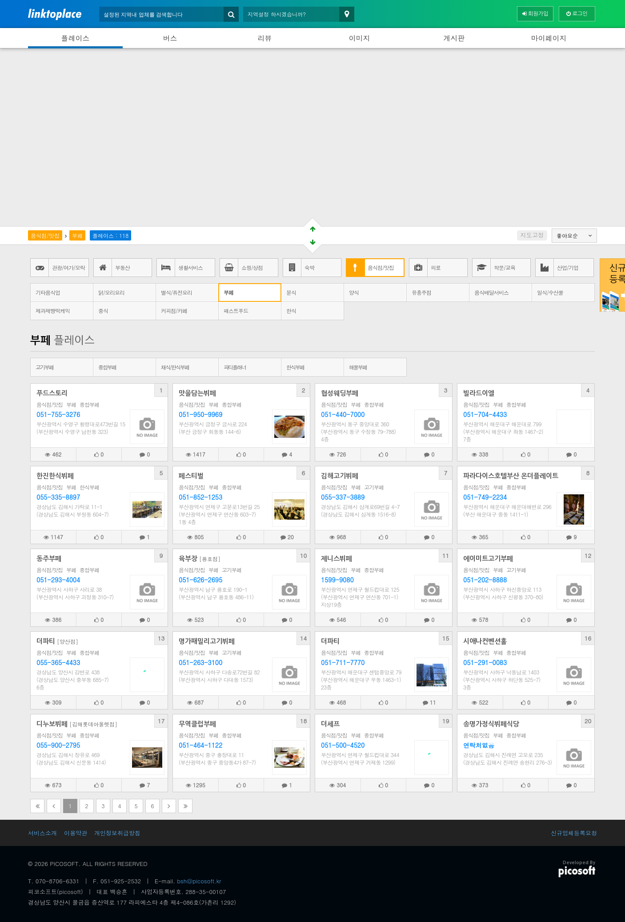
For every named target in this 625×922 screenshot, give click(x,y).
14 (303, 638)
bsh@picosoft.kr (199, 881)
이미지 (359, 38)
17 (161, 721)
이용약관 (75, 833)
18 (303, 721)
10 (303, 555)
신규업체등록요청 (574, 833)
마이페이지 (549, 38)
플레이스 (75, 38)
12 (588, 555)
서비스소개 (42, 833)
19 (445, 721)
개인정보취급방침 (117, 833)
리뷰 (265, 38)
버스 (170, 38)
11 (445, 555)
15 (445, 638)
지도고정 (532, 235)
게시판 (454, 38)
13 (161, 638)
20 (588, 721)
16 (588, 638)
